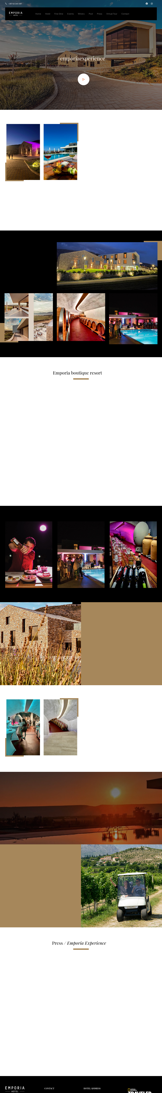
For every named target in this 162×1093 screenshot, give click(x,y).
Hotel (47, 13)
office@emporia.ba (55, 1070)
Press (99, 13)
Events (70, 13)
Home (38, 13)
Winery (81, 13)
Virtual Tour (111, 13)
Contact (125, 13)
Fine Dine (58, 13)
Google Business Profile (94, 1073)
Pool (91, 13)
